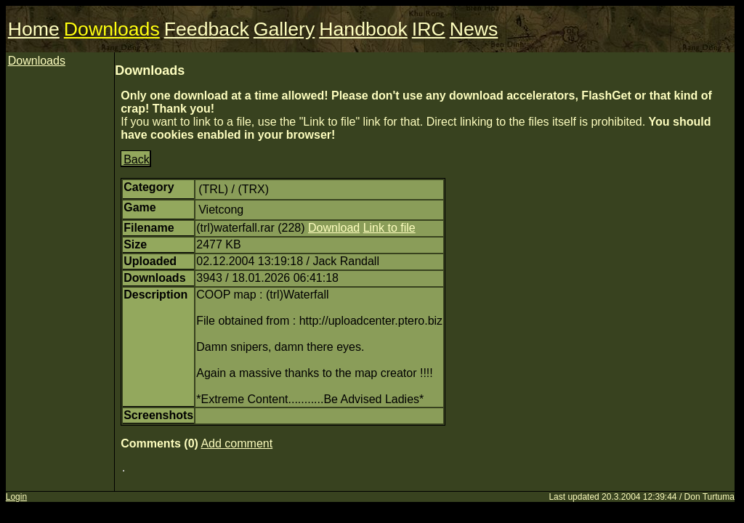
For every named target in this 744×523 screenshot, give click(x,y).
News (474, 29)
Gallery (284, 29)
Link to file (389, 228)
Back (137, 159)
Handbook (363, 29)
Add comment (236, 443)
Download (334, 228)
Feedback (206, 29)
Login (16, 497)
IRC (428, 29)
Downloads (112, 29)
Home (34, 29)
